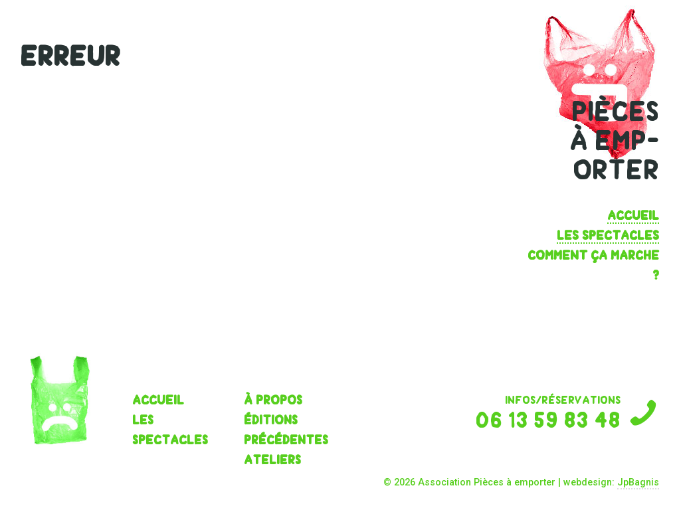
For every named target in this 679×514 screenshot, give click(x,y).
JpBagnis (638, 482)
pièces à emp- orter (614, 141)
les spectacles (608, 235)
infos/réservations (535, 412)
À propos (273, 400)
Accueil (633, 215)
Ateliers (272, 460)
